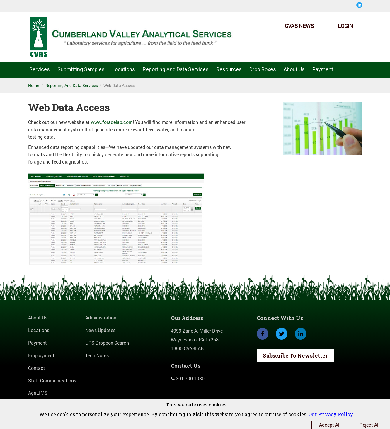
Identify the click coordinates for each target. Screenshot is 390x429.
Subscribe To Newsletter (295, 355)
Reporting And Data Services (176, 69)
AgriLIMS (37, 393)
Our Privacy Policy (331, 414)
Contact (36, 368)
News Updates (100, 330)
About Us (294, 69)
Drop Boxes (262, 69)
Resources (229, 69)
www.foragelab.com (112, 122)
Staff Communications (52, 380)
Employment (41, 355)
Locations (123, 69)
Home (33, 85)
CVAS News (299, 25)
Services (39, 69)
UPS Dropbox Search (107, 343)
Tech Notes (97, 355)
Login (345, 25)
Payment (322, 69)
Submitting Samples (81, 69)
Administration (100, 317)
